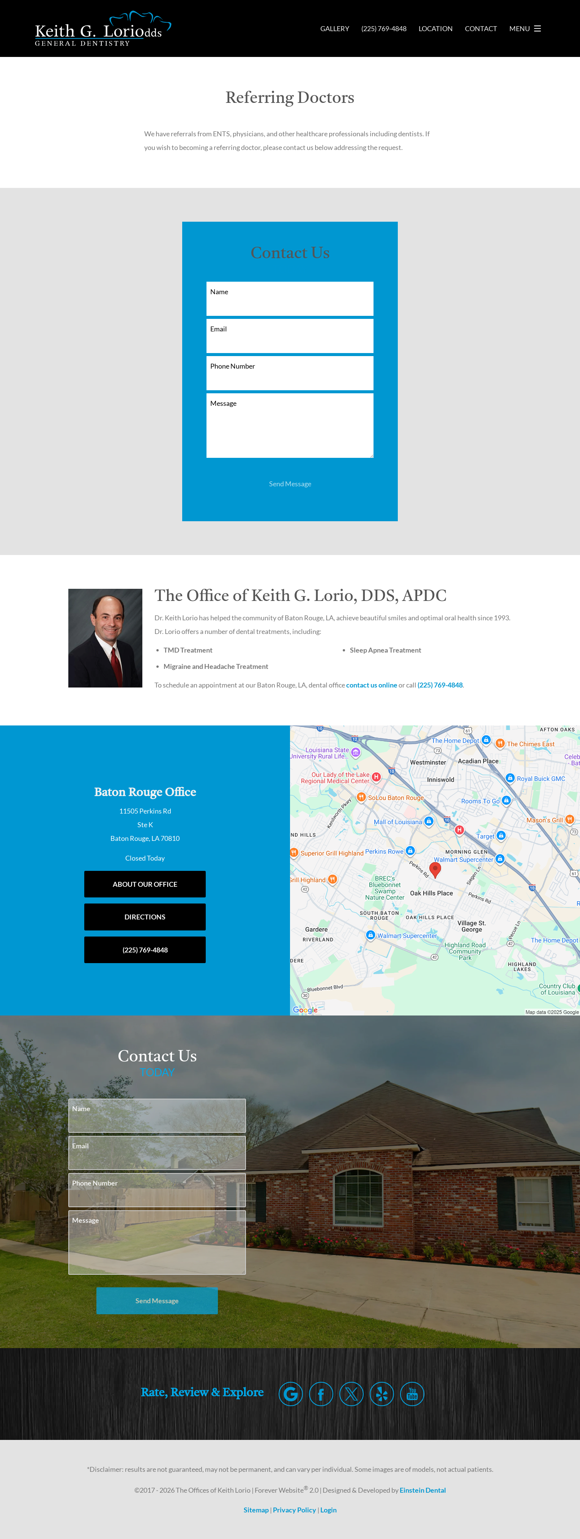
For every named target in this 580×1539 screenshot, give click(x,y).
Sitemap (255, 1510)
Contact (480, 28)
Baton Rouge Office (145, 793)
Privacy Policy (294, 1510)
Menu (527, 28)
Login (328, 1510)
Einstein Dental (426, 1490)
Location (434, 28)
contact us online (376, 685)
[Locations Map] (435, 870)
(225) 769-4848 (445, 685)
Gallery (332, 28)
